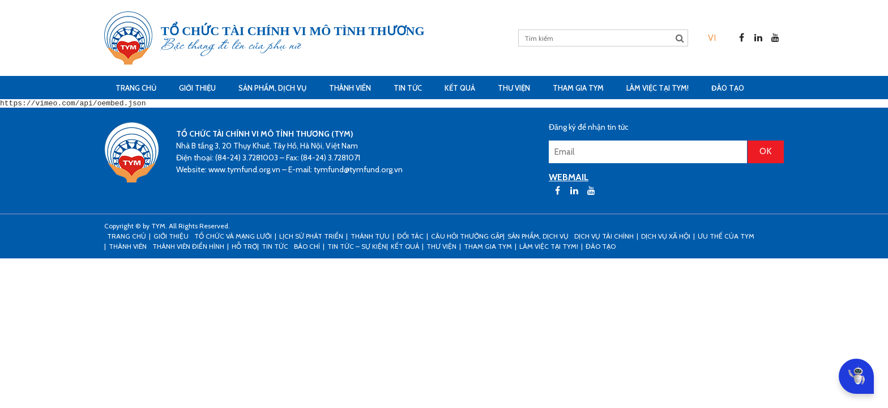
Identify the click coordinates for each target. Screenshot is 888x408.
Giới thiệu (197, 87)
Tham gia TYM (578, 87)
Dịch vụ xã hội (665, 237)
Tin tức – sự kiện (356, 248)
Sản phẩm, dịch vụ (272, 87)
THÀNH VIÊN (350, 87)
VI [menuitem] (712, 37)
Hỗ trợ (244, 248)
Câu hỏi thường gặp (467, 237)
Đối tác (410, 237)
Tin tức (408, 87)
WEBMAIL (568, 178)
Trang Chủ (136, 87)
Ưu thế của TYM (726, 237)
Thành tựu (370, 237)
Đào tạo (727, 87)
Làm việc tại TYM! (657, 87)
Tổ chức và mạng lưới (233, 237)
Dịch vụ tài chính (604, 237)
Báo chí (307, 248)
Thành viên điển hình (188, 248)
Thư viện (514, 87)
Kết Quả (460, 87)
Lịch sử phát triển (311, 237)
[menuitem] (712, 37)
